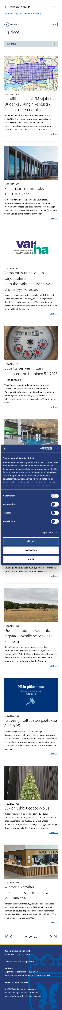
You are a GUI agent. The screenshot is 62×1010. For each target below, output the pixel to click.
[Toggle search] (55, 7)
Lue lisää (53, 134)
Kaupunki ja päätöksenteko (17, 13)
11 (35, 937)
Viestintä (37, 13)
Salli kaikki (31, 541)
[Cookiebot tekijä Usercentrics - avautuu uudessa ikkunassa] (40, 448)
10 (30, 937)
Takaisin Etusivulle (17, 7)
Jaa (54, 24)
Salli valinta (31, 550)
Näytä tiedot (48, 532)
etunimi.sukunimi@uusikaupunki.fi (34, 975)
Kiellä (31, 559)
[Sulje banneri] (58, 448)
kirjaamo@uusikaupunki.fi (26, 971)
